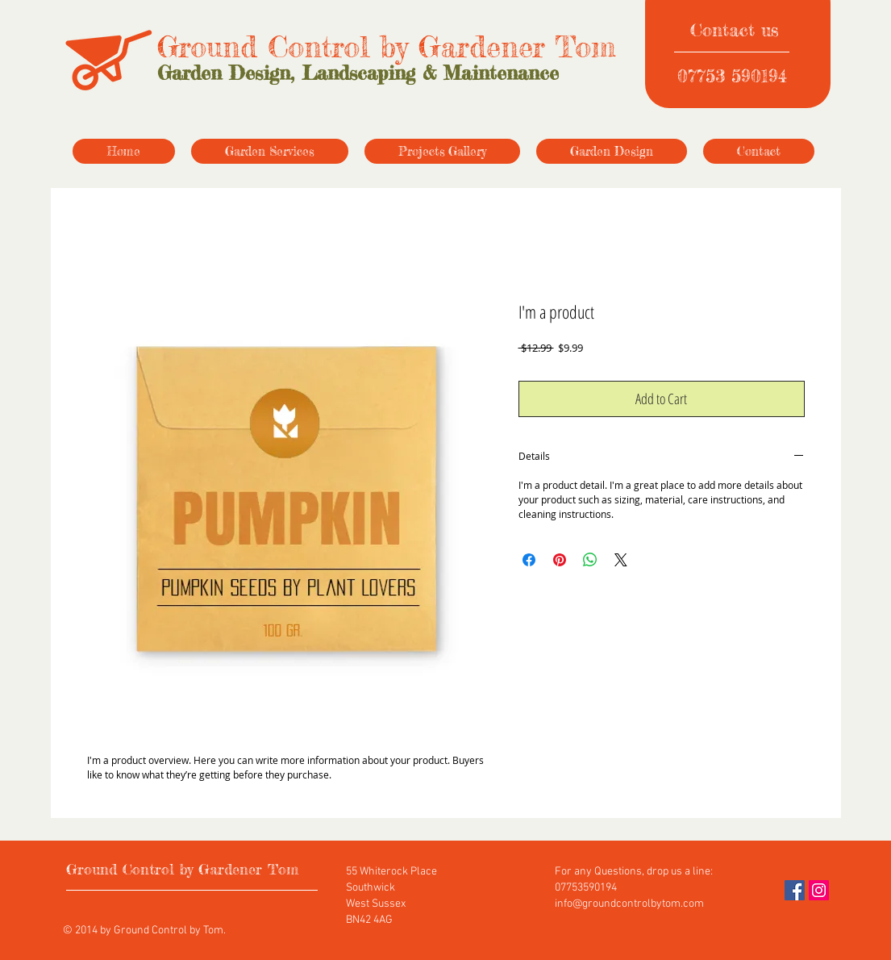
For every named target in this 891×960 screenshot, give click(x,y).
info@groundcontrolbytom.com (629, 904)
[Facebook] (795, 890)
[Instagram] (819, 890)
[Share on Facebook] (529, 560)
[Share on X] (621, 560)
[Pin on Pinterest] (559, 560)
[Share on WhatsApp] (590, 560)
